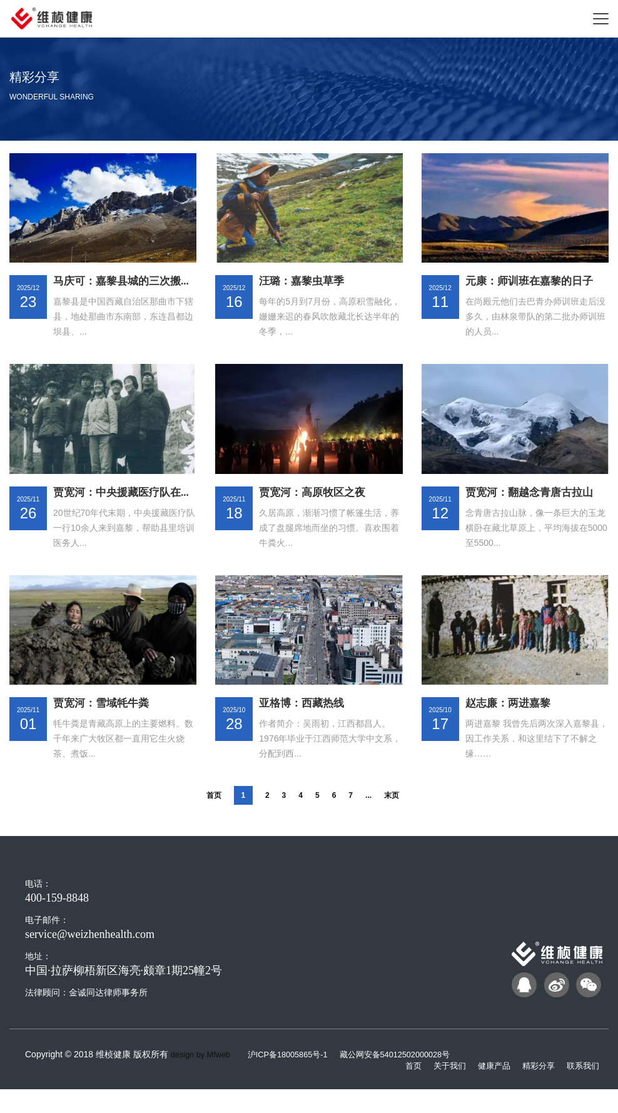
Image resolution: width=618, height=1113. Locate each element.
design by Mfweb (203, 1079)
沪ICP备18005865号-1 (299, 1079)
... (368, 820)
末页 (391, 820)
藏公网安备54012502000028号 (413, 1079)
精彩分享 (534, 1090)
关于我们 (440, 1090)
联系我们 (581, 1090)
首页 (213, 820)
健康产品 (487, 1090)
